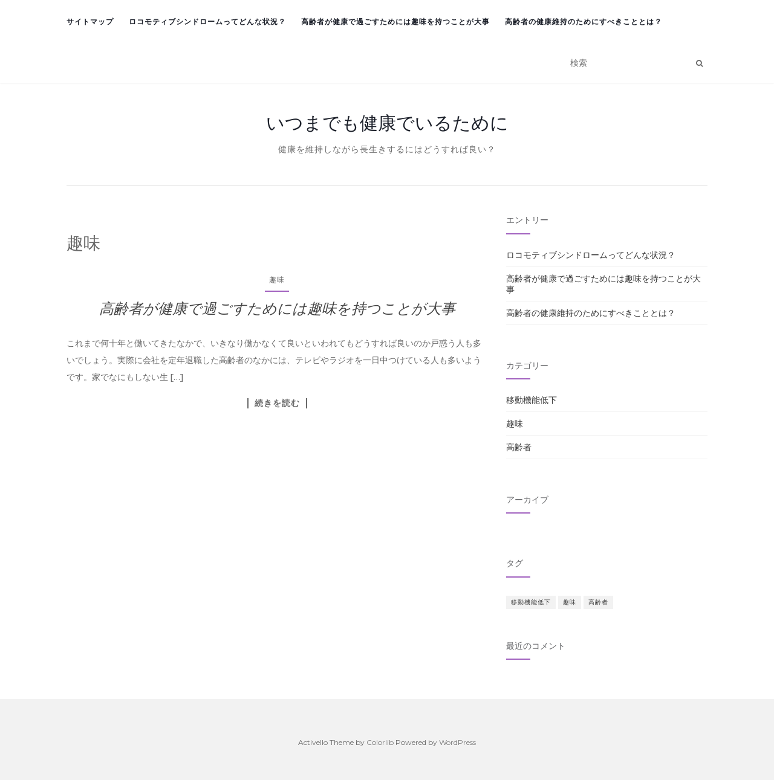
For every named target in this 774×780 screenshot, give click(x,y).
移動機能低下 (531, 400)
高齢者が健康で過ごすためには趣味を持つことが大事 (395, 21)
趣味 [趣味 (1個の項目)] (569, 602)
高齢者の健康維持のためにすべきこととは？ (583, 21)
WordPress (457, 742)
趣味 (277, 279)
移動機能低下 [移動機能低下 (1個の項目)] (531, 602)
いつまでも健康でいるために (387, 123)
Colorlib (380, 742)
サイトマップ (90, 21)
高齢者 (519, 447)
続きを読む (277, 403)
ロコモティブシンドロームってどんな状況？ (207, 21)
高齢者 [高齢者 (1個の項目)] (598, 602)
